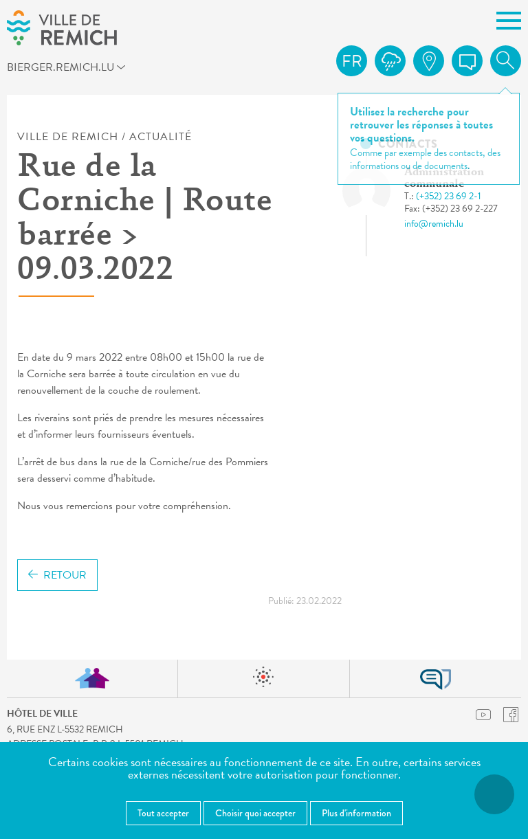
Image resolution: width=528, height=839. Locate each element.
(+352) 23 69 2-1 (448, 196)
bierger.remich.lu (71, 69)
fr (352, 61)
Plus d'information (356, 813)
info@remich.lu (433, 223)
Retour (57, 575)
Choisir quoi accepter (255, 813)
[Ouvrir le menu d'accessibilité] (494, 794)
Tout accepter (163, 813)
